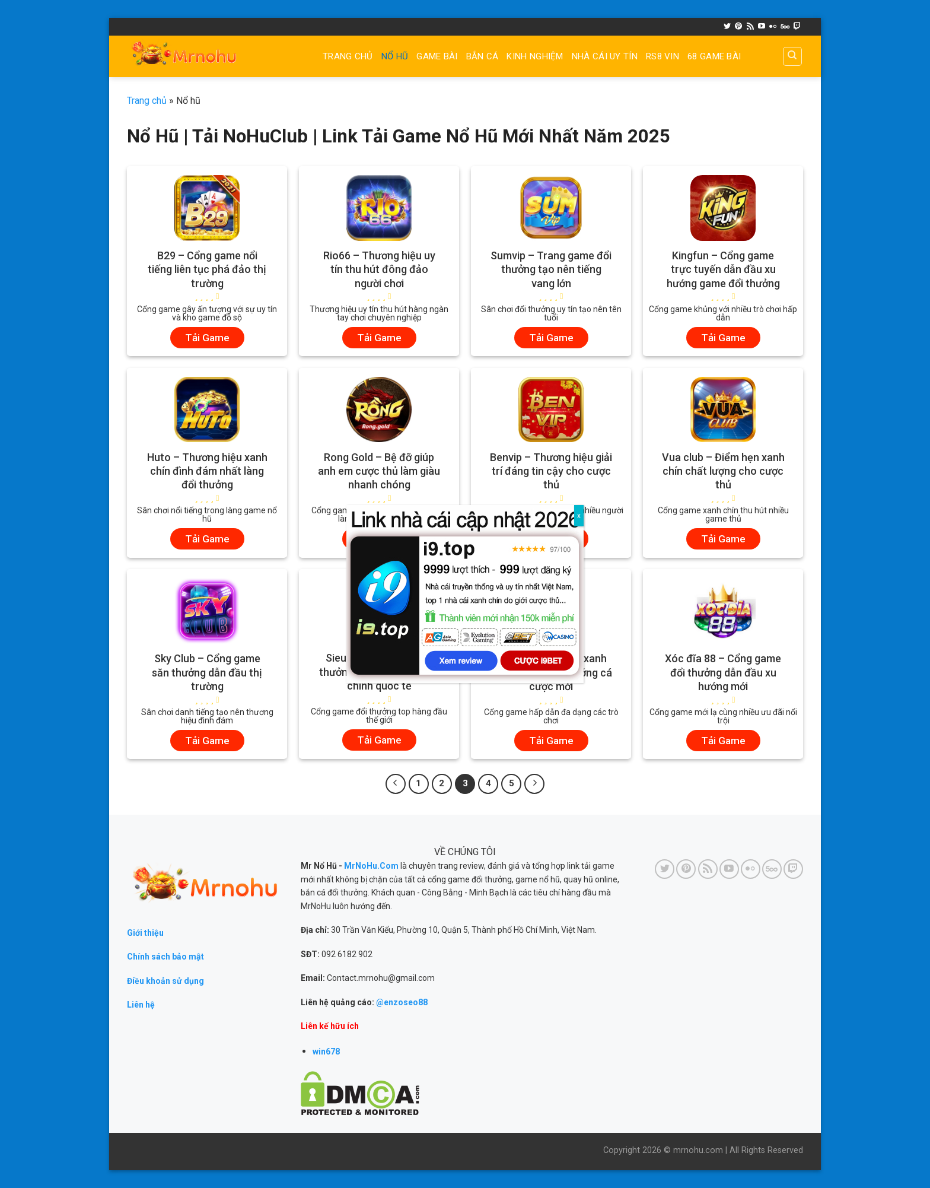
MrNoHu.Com (371, 866)
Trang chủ (348, 56)
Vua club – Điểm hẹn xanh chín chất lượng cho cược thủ (723, 471)
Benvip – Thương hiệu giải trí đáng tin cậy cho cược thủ (551, 471)
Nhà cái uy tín (605, 56)
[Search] (792, 56)
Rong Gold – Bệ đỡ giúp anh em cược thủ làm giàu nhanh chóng (379, 471)
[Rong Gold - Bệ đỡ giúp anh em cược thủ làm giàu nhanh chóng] (379, 409)
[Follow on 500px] (785, 27)
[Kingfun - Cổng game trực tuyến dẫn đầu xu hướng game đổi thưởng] (723, 207)
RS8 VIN (662, 56)
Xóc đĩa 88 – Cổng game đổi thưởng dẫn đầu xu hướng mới (723, 672)
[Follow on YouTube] (761, 27)
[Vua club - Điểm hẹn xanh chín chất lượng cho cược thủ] (723, 409)
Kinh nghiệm (535, 56)
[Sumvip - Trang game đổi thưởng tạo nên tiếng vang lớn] (551, 207)
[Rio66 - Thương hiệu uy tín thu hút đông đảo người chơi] (379, 207)
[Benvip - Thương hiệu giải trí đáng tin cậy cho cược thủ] (551, 409)
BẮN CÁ (482, 56)
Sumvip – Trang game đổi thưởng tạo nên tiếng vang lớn (551, 269)
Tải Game (207, 338)
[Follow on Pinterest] (738, 27)
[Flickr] (772, 27)
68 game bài (714, 56)
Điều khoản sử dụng (165, 981)
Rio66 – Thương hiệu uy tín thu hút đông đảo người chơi (379, 269)
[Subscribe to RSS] (750, 27)
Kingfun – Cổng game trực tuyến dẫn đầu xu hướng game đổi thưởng (723, 269)
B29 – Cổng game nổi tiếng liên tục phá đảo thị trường (207, 269)
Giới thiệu (145, 933)
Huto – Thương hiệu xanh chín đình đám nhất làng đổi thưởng (207, 471)
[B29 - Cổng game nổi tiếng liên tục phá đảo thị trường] (207, 207)
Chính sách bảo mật (165, 956)
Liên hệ (141, 1004)
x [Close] (579, 516)
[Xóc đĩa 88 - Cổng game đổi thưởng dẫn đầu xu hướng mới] (723, 610)
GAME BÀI (436, 56)
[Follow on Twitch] (797, 27)
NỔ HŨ (395, 56)
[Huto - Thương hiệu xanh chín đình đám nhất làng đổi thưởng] (207, 409)
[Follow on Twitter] (727, 27)
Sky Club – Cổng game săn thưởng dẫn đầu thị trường (207, 672)
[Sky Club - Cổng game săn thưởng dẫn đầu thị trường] (207, 610)
